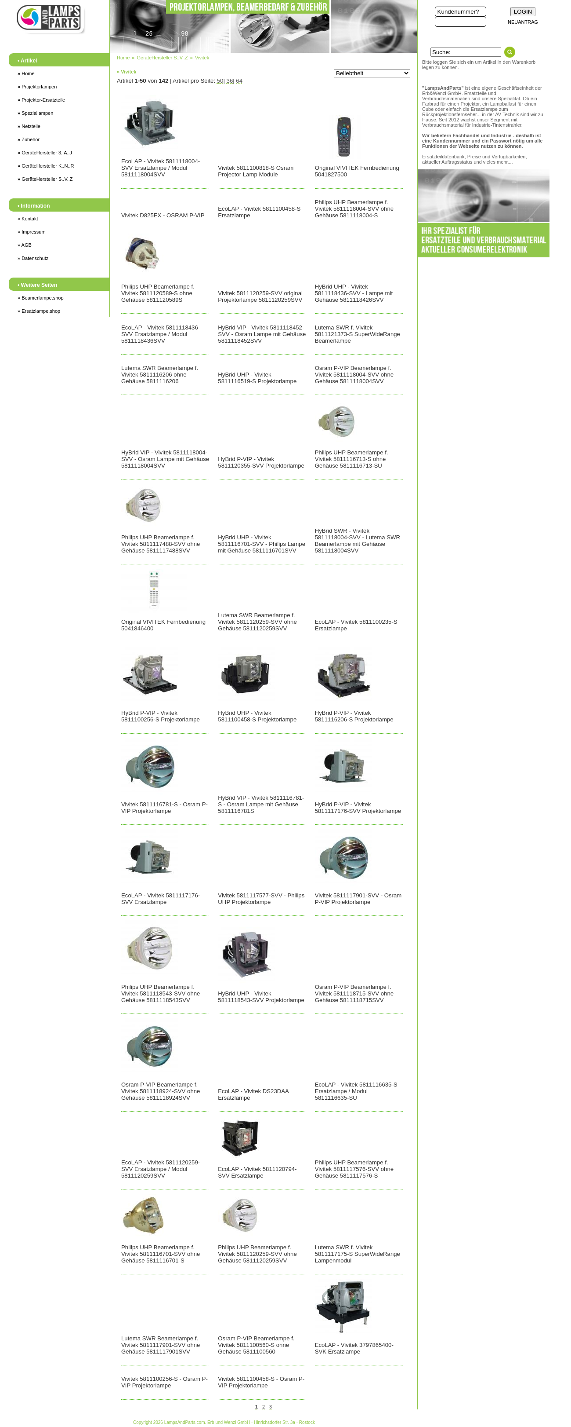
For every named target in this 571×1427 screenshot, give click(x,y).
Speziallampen (35, 113)
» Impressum (32, 231)
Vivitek (202, 57)
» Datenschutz (33, 258)
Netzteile (29, 126)
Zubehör (29, 139)
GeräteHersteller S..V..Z (45, 179)
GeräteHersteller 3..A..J (45, 152)
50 (220, 80)
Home (26, 73)
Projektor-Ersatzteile (41, 99)
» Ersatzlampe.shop (39, 311)
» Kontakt (28, 218)
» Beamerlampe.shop (41, 297)
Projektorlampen (37, 86)
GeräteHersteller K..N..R (46, 165)
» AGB (25, 245)
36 (230, 80)
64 (239, 80)
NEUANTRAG (523, 22)
